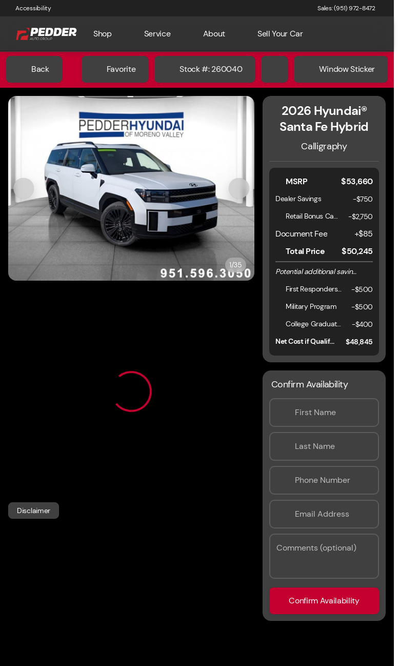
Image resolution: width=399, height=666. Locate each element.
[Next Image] (239, 188)
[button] (26, 188)
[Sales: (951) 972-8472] (346, 8)
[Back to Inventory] (34, 69)
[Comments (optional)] (324, 556)
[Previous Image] (23, 188)
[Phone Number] (324, 480)
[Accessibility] (28, 8)
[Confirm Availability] (324, 600)
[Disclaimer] (33, 510)
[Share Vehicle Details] (274, 69)
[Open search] (370, 34)
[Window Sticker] (341, 69)
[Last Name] (324, 446)
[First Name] (324, 412)
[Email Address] (324, 514)
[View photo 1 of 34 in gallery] (131, 188)
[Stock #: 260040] (204, 69)
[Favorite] (115, 69)
